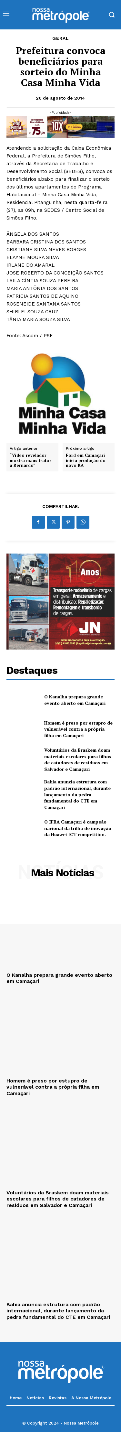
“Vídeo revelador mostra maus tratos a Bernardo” (31, 460)
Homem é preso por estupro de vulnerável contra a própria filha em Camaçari (78, 729)
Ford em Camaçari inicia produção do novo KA (86, 460)
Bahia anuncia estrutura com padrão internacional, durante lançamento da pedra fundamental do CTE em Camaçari (77, 794)
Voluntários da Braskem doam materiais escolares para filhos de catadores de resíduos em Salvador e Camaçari (77, 759)
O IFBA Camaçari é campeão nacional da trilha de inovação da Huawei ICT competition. (77, 828)
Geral (60, 38)
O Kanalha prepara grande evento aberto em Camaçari (75, 700)
